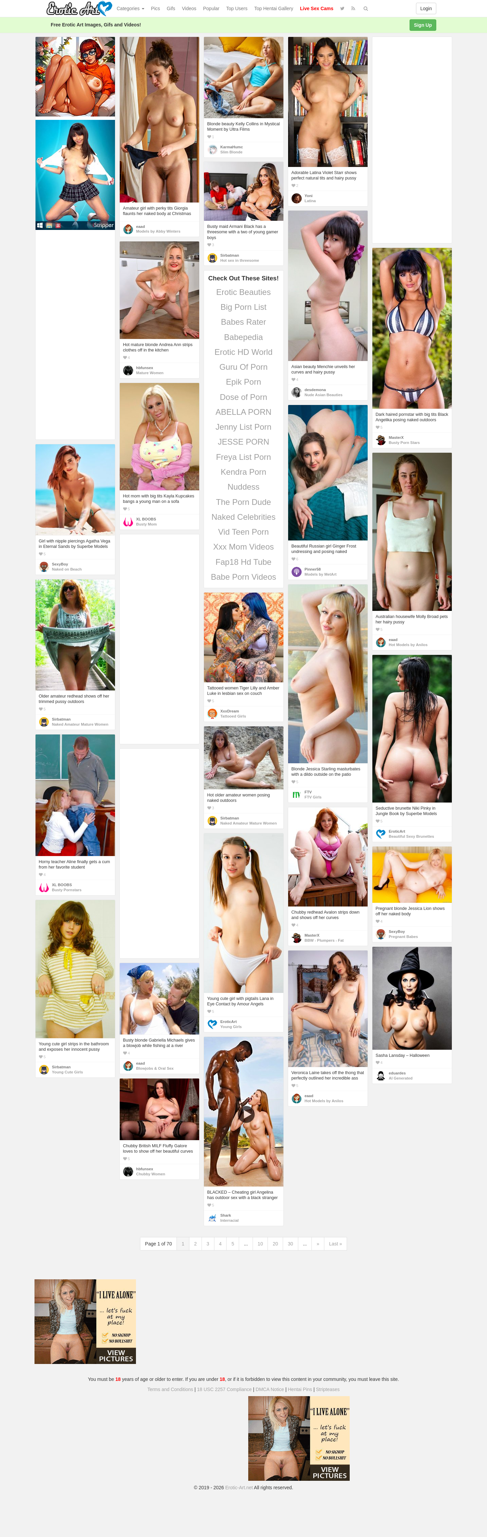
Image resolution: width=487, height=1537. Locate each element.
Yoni (309, 196)
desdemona (315, 390)
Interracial (230, 1220)
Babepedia (243, 337)
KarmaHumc (232, 147)
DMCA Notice (270, 1389)
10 (260, 1243)
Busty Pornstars (67, 890)
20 (275, 1243)
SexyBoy (60, 564)
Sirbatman (230, 255)
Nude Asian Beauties (324, 395)
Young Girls (231, 1027)
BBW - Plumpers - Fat (324, 940)
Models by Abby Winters (158, 231)
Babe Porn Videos (243, 576)
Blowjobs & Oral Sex (155, 1068)
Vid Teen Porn (243, 531)
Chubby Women (150, 1174)
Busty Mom (146, 524)
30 (290, 1243)
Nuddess (244, 486)
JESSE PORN (243, 441)
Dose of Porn (243, 397)
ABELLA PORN (243, 412)
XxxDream (230, 711)
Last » (335, 1243)
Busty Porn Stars (404, 443)
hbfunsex (144, 368)
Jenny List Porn (243, 426)
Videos (189, 8)
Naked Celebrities (243, 516)
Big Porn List (243, 307)
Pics (155, 8)
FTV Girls (313, 797)
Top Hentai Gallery (273, 8)
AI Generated (401, 1078)
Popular (211, 8)
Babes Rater (243, 321)
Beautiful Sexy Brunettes (411, 836)
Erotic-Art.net (239, 1487)
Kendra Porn (243, 471)
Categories (130, 8)
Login (426, 8)
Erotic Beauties (243, 292)
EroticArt (397, 831)
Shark (226, 1215)
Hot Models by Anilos (408, 645)
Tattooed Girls (233, 716)
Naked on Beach (67, 569)
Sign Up (423, 25)
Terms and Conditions (170, 1389)
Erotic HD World (243, 352)
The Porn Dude (243, 502)
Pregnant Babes (403, 937)
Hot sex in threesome (240, 260)
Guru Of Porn (243, 366)
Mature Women (150, 373)
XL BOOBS (146, 519)
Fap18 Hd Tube (243, 562)
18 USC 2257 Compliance (224, 1389)
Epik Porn (243, 381)
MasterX (396, 437)
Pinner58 (313, 569)
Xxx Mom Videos (243, 546)
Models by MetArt (321, 574)
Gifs (171, 8)
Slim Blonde (231, 152)
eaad (140, 227)
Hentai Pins (300, 1389)
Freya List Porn (243, 457)
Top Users (237, 8)
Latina (310, 201)
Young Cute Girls (67, 1072)
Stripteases (328, 1389)
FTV (308, 792)
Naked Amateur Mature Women (80, 724)
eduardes (397, 1073)
